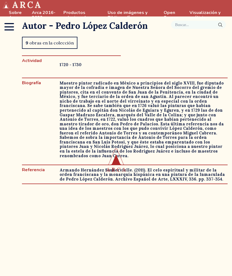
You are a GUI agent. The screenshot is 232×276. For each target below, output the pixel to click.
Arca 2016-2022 (43, 15)
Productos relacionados (77, 15)
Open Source (171, 15)
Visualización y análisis (204, 15)
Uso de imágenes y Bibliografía (127, 15)
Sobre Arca (15, 15)
